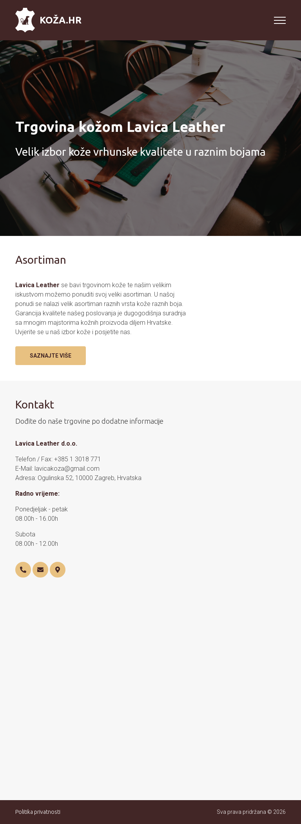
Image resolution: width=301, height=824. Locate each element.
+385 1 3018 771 (77, 459)
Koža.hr (48, 20)
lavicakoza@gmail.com (67, 468)
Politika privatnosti (37, 812)
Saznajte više (50, 356)
